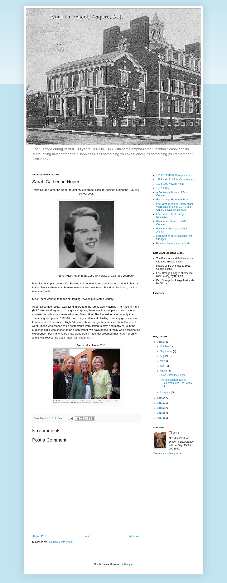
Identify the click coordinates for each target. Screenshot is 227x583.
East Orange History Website (172, 199)
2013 (160, 408)
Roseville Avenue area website (173, 243)
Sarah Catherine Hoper (172, 375)
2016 (160, 342)
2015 (160, 398)
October (165, 346)
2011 (160, 417)
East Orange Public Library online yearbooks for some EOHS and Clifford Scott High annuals (175, 206)
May (162, 361)
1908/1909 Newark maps (170, 183)
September (166, 351)
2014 (160, 403)
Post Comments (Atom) (60, 542)
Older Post (134, 536)
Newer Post (39, 536)
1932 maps (162, 188)
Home (87, 536)
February (165, 392)
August (164, 356)
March (164, 370)
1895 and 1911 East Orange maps (175, 179)
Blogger (128, 564)
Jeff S (176, 432)
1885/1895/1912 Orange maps (173, 175)
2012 (160, 412)
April (163, 365)
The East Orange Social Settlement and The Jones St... (175, 382)
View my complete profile (167, 453)
